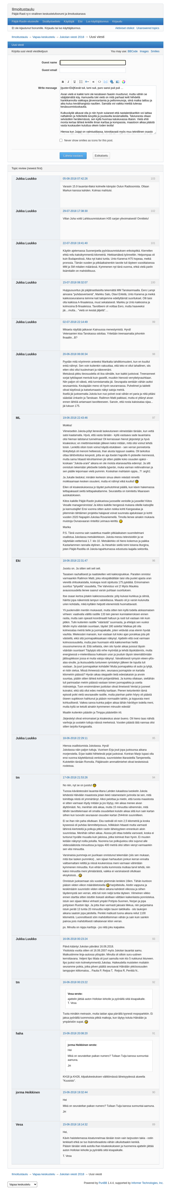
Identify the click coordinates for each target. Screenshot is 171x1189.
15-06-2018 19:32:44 (75, 1092)
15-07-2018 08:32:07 (75, 282)
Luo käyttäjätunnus (97, 21)
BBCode (133, 51)
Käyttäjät (69, 21)
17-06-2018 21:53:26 (75, 777)
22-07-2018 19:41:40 (75, 243)
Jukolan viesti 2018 (72, 37)
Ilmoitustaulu (23, 9)
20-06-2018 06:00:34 (75, 354)
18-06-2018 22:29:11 (75, 738)
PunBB (103, 1183)
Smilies (155, 51)
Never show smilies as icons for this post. (88, 140)
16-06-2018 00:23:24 (75, 938)
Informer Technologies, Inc (147, 1183)
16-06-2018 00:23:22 (75, 982)
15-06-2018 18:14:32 (75, 1124)
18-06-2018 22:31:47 (75, 560)
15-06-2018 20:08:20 (75, 1033)
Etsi (80, 21)
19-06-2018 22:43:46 (75, 417)
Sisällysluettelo (51, 21)
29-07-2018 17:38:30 (75, 211)
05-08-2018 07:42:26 (75, 178)
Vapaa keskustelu (44, 37)
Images (144, 51)
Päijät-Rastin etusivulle (25, 21)
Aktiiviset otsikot (124, 28)
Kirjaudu (117, 21)
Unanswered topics (147, 28)
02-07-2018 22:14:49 (75, 322)
